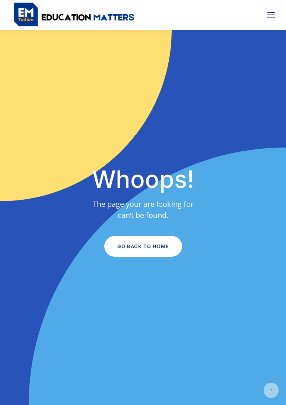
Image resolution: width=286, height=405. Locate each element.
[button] (271, 15)
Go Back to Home (143, 246)
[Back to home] (74, 15)
